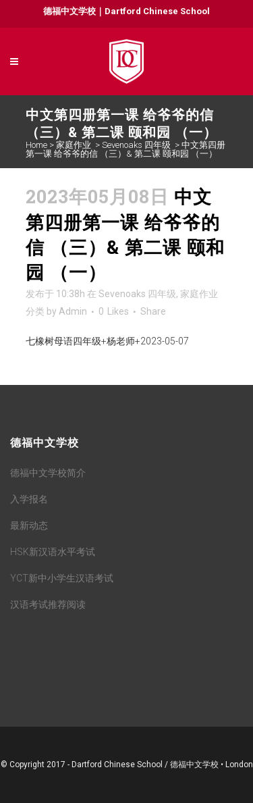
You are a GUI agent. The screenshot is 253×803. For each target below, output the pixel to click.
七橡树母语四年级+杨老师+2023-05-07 (107, 341)
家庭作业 (73, 145)
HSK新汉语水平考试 (52, 551)
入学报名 (29, 499)
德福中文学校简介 (48, 472)
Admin (73, 311)
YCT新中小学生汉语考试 (61, 578)
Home (36, 145)
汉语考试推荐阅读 (48, 604)
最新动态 (29, 525)
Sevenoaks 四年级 (136, 145)
